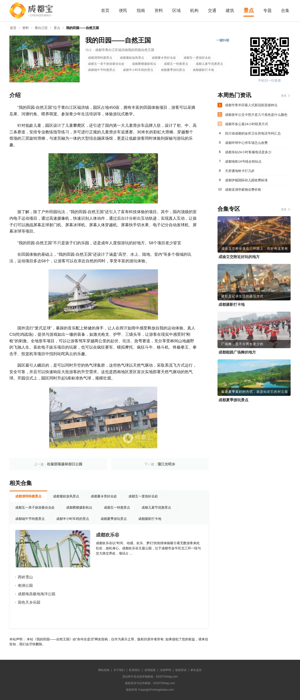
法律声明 (165, 670)
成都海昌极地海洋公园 (36, 594)
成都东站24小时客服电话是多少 (248, 152)
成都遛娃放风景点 (132, 57)
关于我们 (119, 670)
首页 (105, 10)
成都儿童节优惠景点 (209, 64)
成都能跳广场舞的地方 (237, 352)
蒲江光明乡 (166, 464)
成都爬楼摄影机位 (144, 64)
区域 (176, 10)
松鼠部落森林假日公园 (64, 464)
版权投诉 (181, 670)
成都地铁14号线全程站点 (243, 161)
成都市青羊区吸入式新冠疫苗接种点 (251, 105)
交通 (212, 10)
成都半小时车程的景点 (138, 70)
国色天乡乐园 (29, 602)
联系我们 (134, 670)
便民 (123, 10)
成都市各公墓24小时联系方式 (246, 124)
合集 (285, 10)
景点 (249, 10)
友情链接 (150, 670)
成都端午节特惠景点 (101, 70)
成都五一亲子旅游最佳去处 (106, 64)
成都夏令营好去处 (164, 57)
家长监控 (196, 670)
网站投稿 (103, 670)
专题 (267, 10)
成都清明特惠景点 (100, 57)
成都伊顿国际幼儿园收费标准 (246, 180)
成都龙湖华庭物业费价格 (243, 189)
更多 (284, 95)
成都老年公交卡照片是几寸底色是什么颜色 (256, 115)
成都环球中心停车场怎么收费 (246, 143)
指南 (141, 10)
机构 (194, 10)
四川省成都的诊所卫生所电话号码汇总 (253, 133)
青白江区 (41, 28)
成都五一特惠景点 (176, 64)
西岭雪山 (25, 577)
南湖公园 (25, 585)
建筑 (230, 10)
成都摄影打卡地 (203, 70)
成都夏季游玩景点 (173, 70)
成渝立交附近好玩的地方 (239, 257)
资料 (158, 10)
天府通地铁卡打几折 (240, 171)
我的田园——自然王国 (82, 28)
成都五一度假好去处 (197, 57)
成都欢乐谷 (107, 534)
